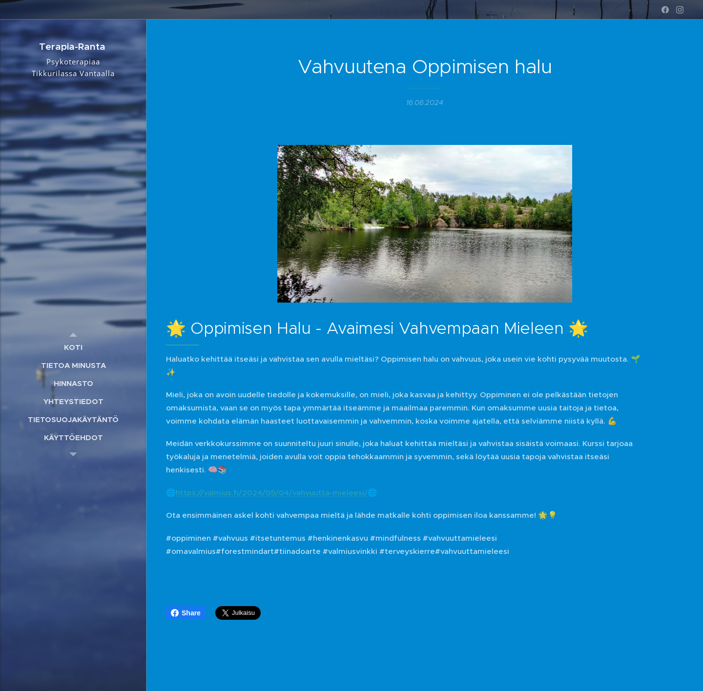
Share (186, 613)
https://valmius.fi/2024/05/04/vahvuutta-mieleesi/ (272, 492)
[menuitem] (73, 347)
